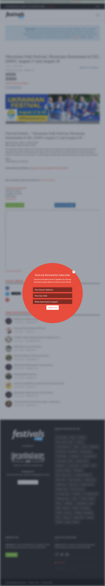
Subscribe (52, 307)
